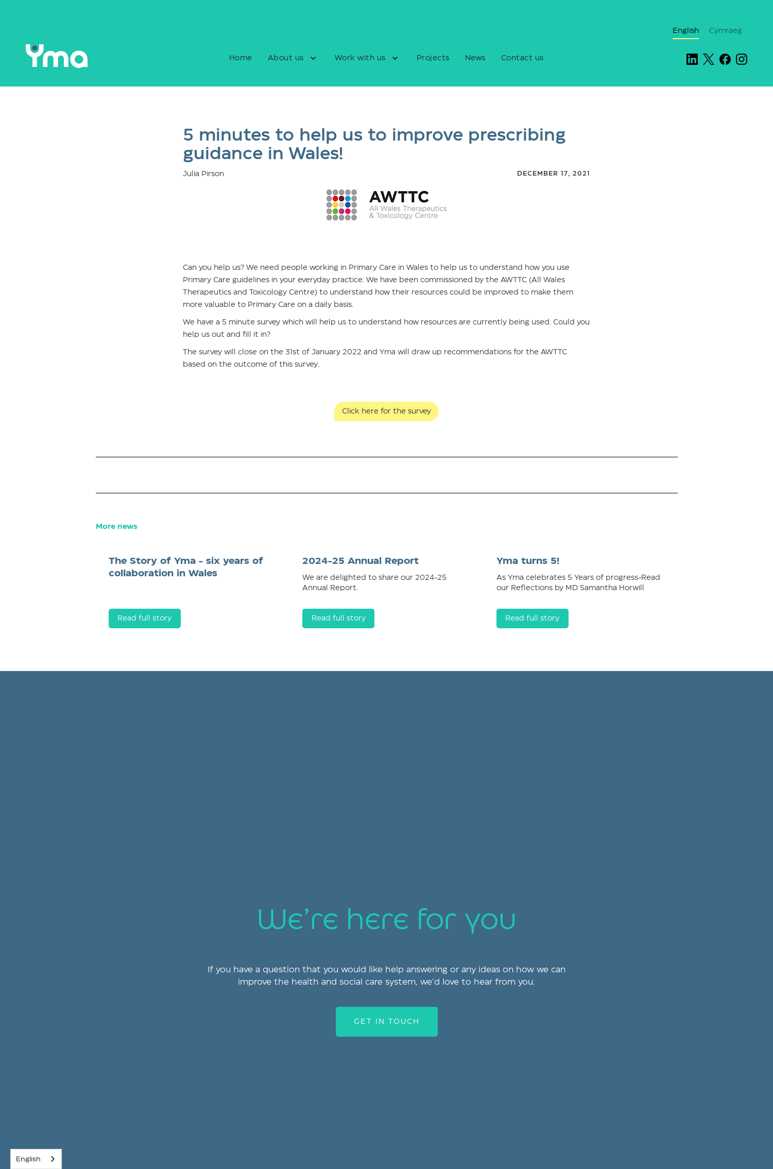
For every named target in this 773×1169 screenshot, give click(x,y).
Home (240, 58)
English (28, 1159)
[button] (293, 58)
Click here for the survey (386, 411)
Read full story (144, 618)
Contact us (522, 58)
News (475, 58)
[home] (76, 56)
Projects (433, 58)
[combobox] (36, 1159)
